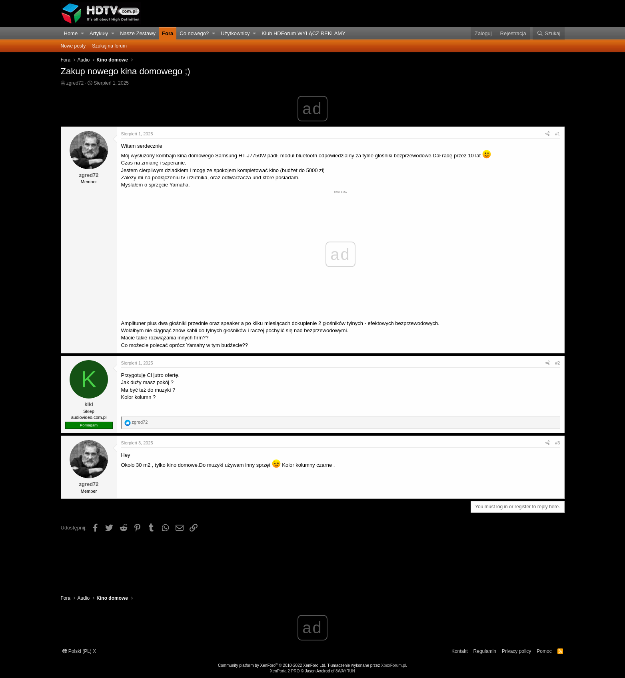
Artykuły (99, 33)
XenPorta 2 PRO (285, 671)
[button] (82, 33)
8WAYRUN (345, 671)
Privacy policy (516, 651)
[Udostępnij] (547, 134)
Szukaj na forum (109, 46)
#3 (557, 442)
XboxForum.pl (393, 665)
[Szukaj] (548, 33)
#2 (557, 363)
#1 (557, 133)
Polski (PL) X (79, 651)
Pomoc (544, 651)
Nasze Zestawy (138, 33)
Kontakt (459, 651)
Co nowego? (194, 33)
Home (71, 33)
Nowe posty (73, 46)
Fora (167, 33)
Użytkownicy (235, 33)
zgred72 (75, 83)
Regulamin (484, 651)
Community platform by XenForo (272, 665)
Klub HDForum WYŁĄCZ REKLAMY (303, 33)
